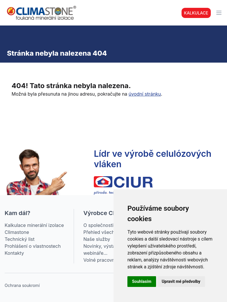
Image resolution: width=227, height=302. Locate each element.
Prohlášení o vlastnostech (33, 246)
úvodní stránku (145, 94)
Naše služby (96, 239)
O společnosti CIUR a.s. (109, 225)
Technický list (19, 239)
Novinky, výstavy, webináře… (102, 249)
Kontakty (14, 253)
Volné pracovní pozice (107, 260)
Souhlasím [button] (141, 281)
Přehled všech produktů (109, 232)
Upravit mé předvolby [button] (181, 281)
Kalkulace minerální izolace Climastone (34, 228)
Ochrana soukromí (22, 285)
